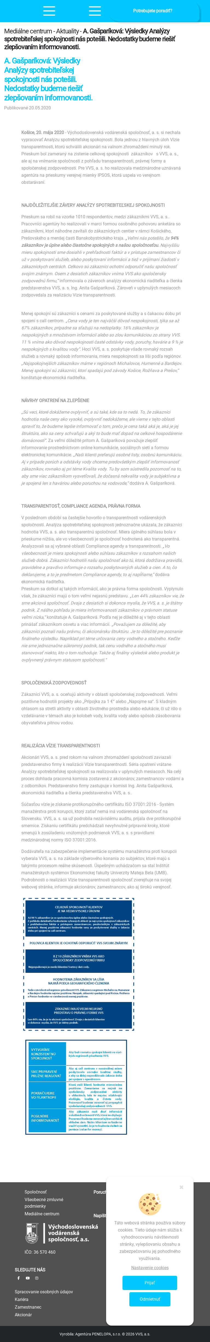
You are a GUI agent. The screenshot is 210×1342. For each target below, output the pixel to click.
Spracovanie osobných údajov (44, 1291)
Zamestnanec (28, 1307)
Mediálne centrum (42, 1213)
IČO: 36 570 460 (40, 1252)
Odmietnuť (150, 1299)
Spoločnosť (36, 1192)
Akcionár (23, 1314)
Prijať (150, 1282)
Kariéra (21, 1299)
